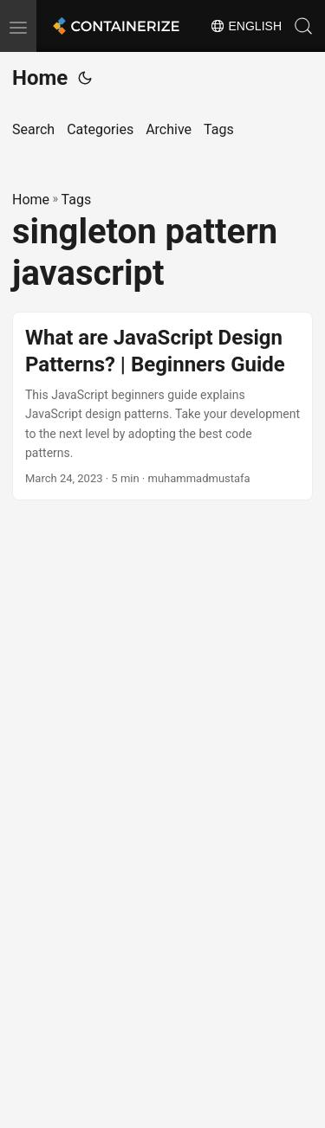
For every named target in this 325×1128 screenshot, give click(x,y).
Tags (77, 199)
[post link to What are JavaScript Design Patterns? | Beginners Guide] (162, 406)
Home (40, 78)
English (246, 26)
